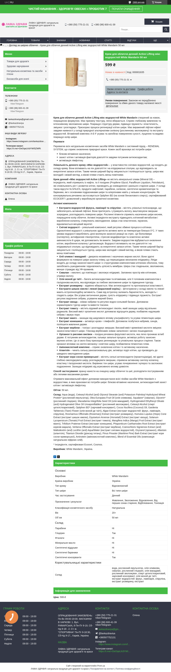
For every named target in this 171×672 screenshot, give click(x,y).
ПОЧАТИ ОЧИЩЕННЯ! (126, 9)
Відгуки (131, 40)
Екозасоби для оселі (18, 79)
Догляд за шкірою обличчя (23, 45)
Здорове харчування (18, 66)
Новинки (84, 40)
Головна (12, 40)
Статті (108, 40)
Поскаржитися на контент (102, 669)
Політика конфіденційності (128, 669)
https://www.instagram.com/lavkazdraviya (26, 141)
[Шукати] (166, 29)
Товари (35, 40)
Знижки (61, 40)
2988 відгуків (138, 2)
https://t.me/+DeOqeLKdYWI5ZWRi (24, 148)
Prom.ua (101, 666)
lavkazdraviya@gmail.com (20, 119)
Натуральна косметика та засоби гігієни (25, 72)
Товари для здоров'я (18, 61)
